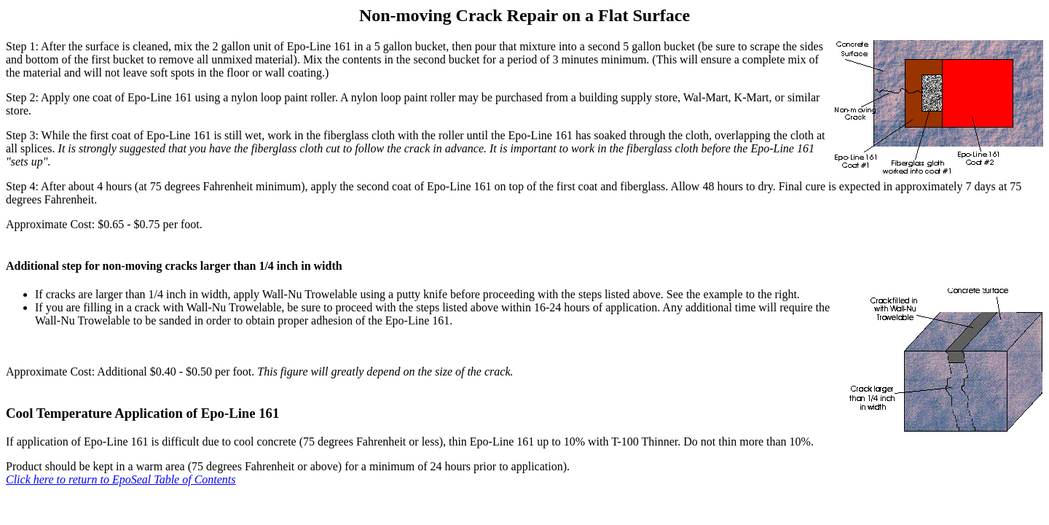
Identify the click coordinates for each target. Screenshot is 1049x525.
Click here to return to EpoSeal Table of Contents (121, 479)
